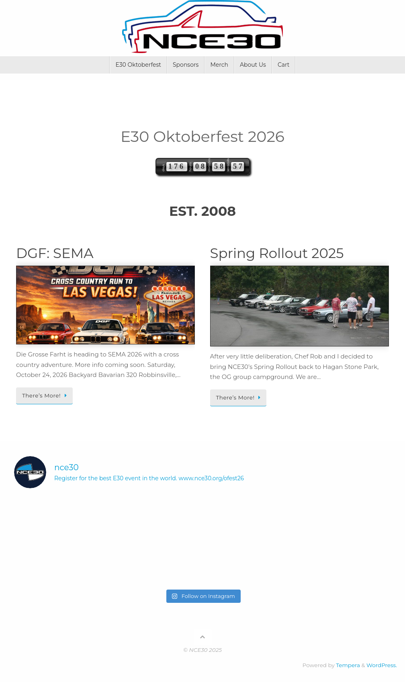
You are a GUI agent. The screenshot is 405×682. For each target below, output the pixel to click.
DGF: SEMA (55, 253)
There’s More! (46, 395)
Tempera (348, 665)
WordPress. (381, 665)
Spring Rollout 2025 (277, 253)
